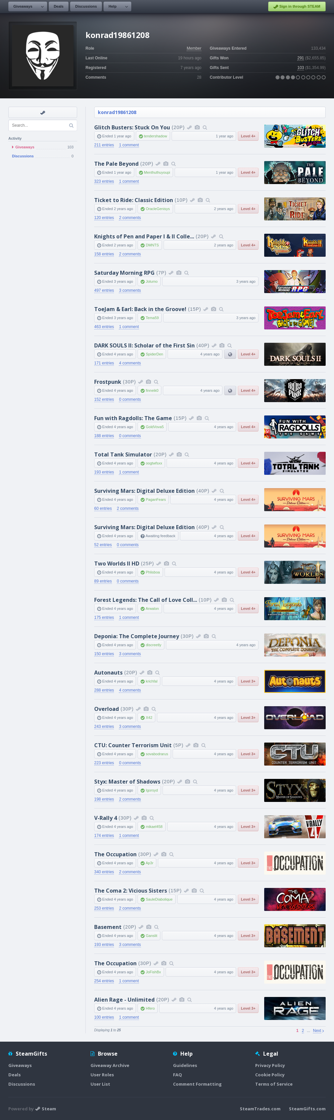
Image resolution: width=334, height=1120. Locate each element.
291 (300, 58)
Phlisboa (153, 572)
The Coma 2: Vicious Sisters (130, 890)
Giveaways (22, 6)
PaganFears (156, 499)
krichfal (151, 681)
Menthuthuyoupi (157, 172)
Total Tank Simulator (123, 454)
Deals (58, 6)
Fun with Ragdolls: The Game (133, 418)
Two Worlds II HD (116, 563)
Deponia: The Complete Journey (136, 636)
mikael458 (154, 827)
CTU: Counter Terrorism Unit (133, 745)
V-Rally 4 (105, 818)
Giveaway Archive (110, 1065)
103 (300, 67)
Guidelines (185, 1065)
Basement (108, 927)
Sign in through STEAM (297, 6)
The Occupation (115, 854)
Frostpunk (107, 381)
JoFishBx (153, 972)
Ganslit (151, 936)
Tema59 (152, 318)
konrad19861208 (117, 112)
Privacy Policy (270, 1065)
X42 (149, 718)
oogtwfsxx (154, 463)
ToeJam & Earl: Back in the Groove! (140, 309)
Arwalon (152, 609)
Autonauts (108, 672)
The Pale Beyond (116, 163)
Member (194, 48)
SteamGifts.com (307, 1109)
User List (100, 1084)
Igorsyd (152, 790)
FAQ (177, 1075)
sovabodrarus (157, 754)
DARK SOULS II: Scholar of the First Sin (144, 345)
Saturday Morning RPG (124, 272)
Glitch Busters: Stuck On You (132, 127)
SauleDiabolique (159, 899)
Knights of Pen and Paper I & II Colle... (144, 236)
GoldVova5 (155, 427)
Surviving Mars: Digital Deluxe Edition (144, 490)
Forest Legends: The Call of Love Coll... (145, 600)
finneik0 (152, 390)
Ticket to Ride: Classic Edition (133, 200)
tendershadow (155, 136)
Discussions (86, 6)
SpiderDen (154, 354)
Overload (106, 709)
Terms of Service (274, 1084)
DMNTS (152, 245)
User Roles (102, 1075)
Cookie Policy (270, 1075)
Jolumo (151, 281)
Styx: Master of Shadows (127, 781)
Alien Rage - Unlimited (124, 999)
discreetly (153, 645)
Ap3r (149, 863)
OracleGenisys (158, 209)
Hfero (150, 1008)
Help (113, 6)
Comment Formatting (197, 1084)
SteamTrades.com (260, 1109)
